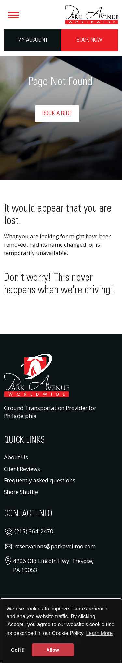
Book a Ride (57, 113)
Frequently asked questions (39, 480)
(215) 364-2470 (33, 531)
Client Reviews (22, 469)
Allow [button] (53, 650)
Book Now (89, 40)
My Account (32, 40)
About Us (16, 457)
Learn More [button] (99, 633)
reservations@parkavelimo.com (55, 546)
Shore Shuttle (21, 492)
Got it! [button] (18, 650)
